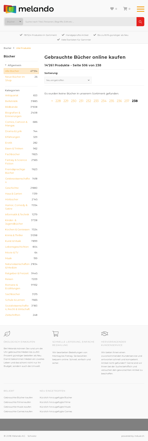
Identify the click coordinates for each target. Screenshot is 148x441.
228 (58, 101)
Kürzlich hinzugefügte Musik (55, 406)
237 (126, 101)
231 (81, 101)
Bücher (7, 48)
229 (65, 101)
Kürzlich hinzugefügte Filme (55, 402)
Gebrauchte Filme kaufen (17, 402)
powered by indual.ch (132, 435)
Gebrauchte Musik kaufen (17, 406)
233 (96, 101)
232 (88, 101)
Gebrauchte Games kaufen (18, 411)
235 (111, 101)
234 (104, 101)
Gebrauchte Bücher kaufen (18, 397)
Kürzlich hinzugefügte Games (56, 411)
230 (73, 101)
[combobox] (14, 21)
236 (119, 101)
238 (135, 101)
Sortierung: (51, 73)
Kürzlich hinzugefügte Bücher (56, 397)
